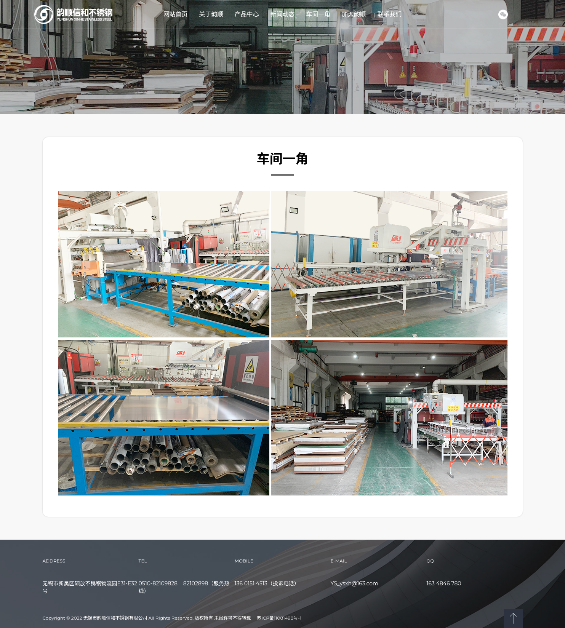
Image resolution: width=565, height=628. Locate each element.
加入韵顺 (354, 14)
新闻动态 (282, 14)
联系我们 (390, 14)
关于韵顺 (211, 14)
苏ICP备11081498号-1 (279, 618)
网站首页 (175, 14)
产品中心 (247, 14)
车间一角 (318, 14)
